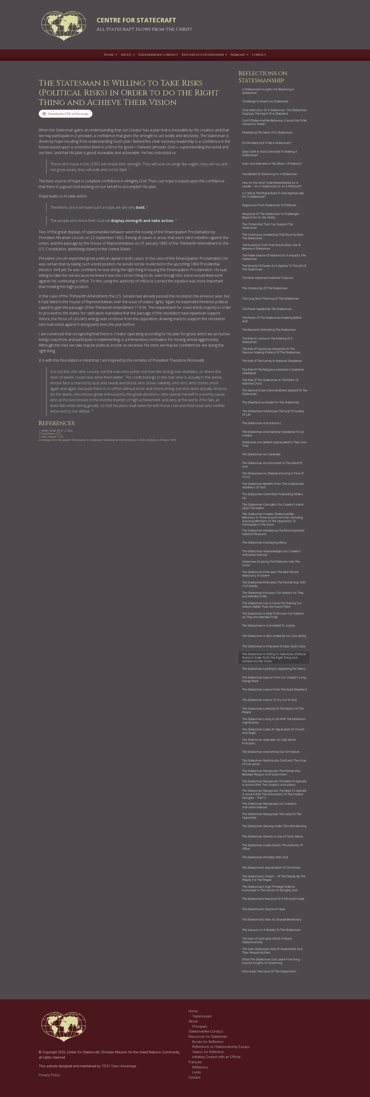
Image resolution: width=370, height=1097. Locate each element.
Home (193, 1011)
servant (76, 462)
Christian (45, 458)
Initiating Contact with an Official (216, 1057)
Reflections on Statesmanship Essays (221, 1047)
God (60, 458)
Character (116, 453)
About (193, 1021)
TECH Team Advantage (118, 1066)
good (68, 458)
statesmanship (49, 467)
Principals (199, 1027)
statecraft (88, 462)
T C (78, 69)
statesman (119, 462)
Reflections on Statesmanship (65, 453)
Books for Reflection (207, 1042)
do (54, 458)
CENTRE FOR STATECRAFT (136, 20)
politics (44, 462)
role (66, 462)
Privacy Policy (49, 1075)
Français (195, 1062)
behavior (102, 453)
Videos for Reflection (208, 1052)
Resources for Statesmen (208, 1037)
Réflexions (200, 1067)
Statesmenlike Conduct (206, 1032)
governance (81, 458)
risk (60, 462)
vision (72, 467)
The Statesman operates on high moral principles (80, 479)
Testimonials (202, 1016)
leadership (98, 458)
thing (63, 467)
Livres (196, 1072)
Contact (194, 1078)
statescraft (104, 462)
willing (82, 467)
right (53, 462)
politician (114, 458)
